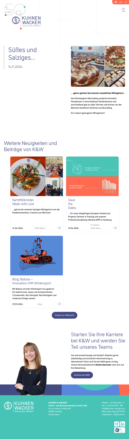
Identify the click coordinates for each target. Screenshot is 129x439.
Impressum (107, 414)
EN (121, 2)
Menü (123, 9)
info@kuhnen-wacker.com (113, 408)
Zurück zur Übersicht (64, 315)
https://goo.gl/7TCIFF (116, 411)
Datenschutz (119, 414)
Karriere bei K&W (82, 375)
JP (126, 2)
